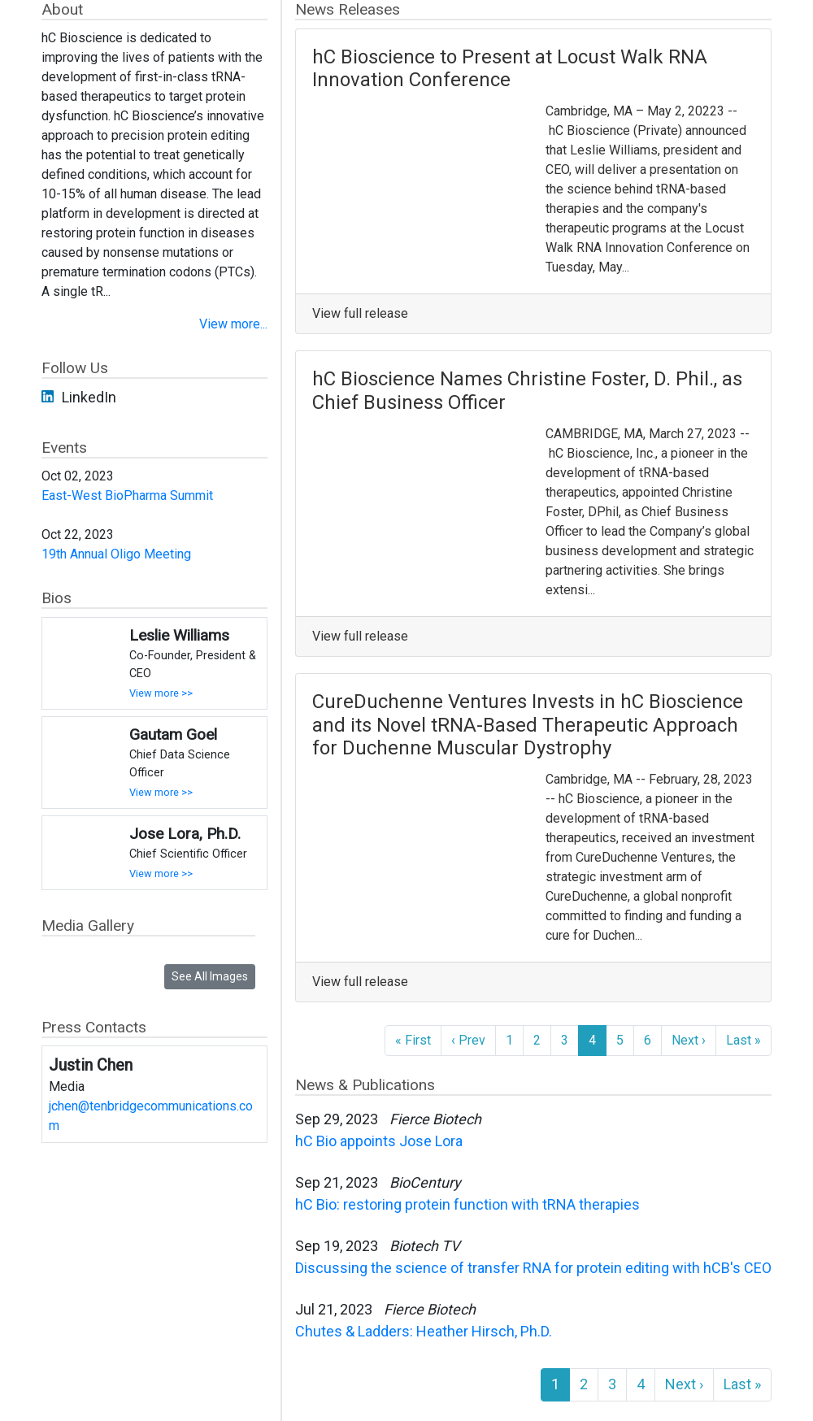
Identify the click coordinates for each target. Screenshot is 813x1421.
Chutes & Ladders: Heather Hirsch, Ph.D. (423, 1331)
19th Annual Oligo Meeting (116, 554)
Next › (689, 1040)
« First (413, 1040)
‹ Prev (468, 1040)
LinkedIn (89, 397)
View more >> (161, 693)
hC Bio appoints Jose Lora (379, 1140)
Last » (743, 1040)
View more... (233, 324)
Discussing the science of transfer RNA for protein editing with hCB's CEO (533, 1267)
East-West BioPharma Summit (127, 495)
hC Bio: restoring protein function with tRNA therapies (467, 1204)
